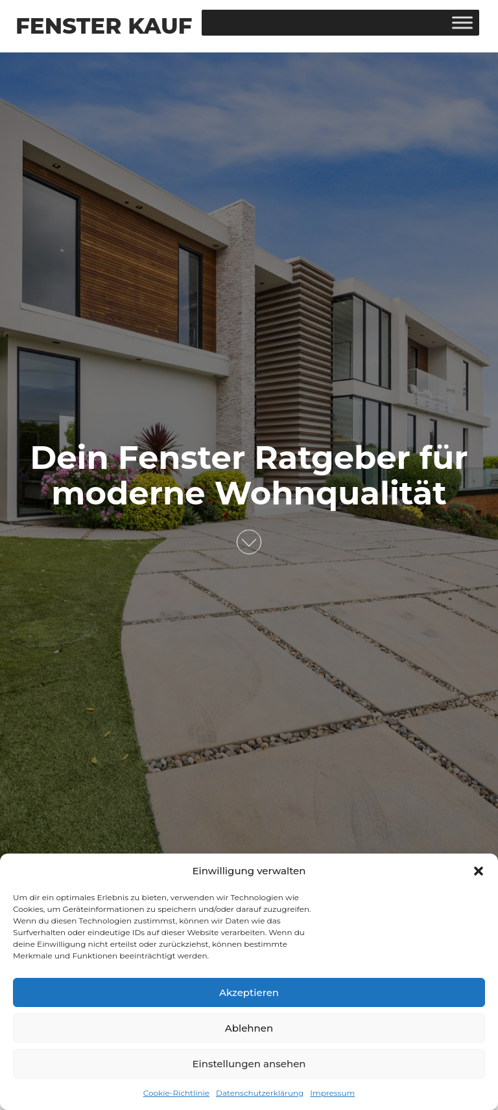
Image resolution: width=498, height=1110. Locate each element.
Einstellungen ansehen (248, 1064)
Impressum (332, 1093)
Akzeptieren (249, 992)
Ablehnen (249, 1028)
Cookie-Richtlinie (176, 1093)
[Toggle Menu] (462, 22)
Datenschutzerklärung (259, 1093)
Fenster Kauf (104, 26)
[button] (478, 871)
